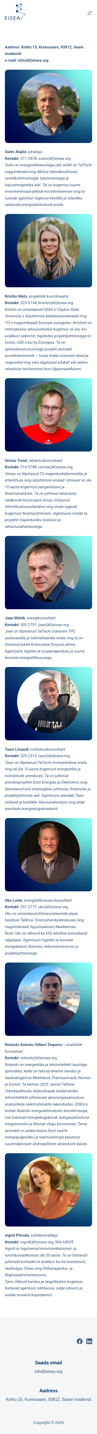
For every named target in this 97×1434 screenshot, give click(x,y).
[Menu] (89, 13)
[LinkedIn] (89, 1341)
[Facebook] (80, 1341)
